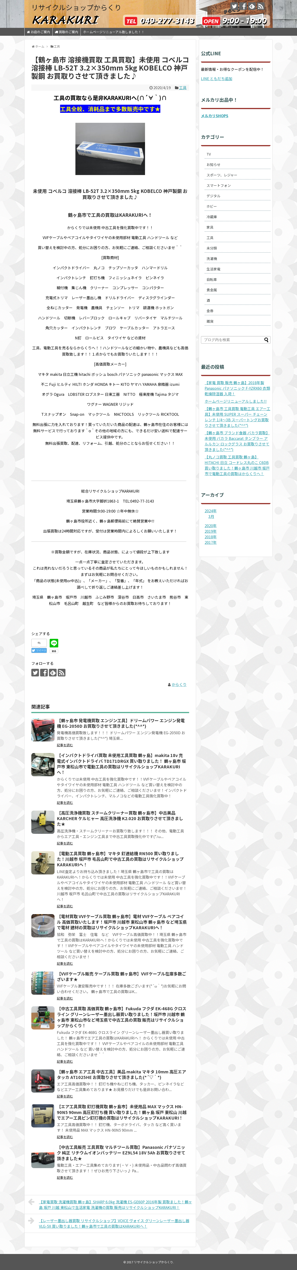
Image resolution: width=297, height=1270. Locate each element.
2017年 (211, 542)
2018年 (211, 536)
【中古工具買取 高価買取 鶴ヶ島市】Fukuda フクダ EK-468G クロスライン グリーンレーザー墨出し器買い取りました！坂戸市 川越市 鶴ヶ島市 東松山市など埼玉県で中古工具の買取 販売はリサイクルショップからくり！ (121, 1016)
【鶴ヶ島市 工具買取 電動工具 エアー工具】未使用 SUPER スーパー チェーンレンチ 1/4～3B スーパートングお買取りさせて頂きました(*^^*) (237, 417)
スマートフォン (219, 185)
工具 (183, 87)
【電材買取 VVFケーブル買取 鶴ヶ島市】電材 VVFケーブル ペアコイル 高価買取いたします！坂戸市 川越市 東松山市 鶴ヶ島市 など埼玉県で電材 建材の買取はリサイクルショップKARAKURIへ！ (122, 922)
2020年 (211, 525)
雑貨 (210, 321)
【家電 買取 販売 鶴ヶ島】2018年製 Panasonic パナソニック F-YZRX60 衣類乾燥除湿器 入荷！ (237, 388)
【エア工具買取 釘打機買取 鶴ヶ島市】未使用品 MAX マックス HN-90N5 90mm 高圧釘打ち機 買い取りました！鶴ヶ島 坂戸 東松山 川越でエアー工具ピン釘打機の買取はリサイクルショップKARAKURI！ (122, 1112)
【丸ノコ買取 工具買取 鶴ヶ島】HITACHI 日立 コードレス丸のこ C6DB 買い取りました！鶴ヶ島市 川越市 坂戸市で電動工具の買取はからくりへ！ (237, 465)
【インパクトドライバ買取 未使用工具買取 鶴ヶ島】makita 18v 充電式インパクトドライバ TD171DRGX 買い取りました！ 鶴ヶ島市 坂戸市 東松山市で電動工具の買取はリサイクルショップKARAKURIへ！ (121, 763)
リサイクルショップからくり (76, 7)
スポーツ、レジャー (222, 174)
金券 (210, 310)
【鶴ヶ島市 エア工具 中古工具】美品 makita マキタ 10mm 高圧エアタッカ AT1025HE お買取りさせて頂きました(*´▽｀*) (121, 1074)
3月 (211, 516)
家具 (210, 227)
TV (209, 154)
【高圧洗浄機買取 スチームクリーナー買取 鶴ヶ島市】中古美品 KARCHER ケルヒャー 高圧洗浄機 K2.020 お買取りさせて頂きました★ (120, 818)
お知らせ (213, 164)
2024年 (211, 510)
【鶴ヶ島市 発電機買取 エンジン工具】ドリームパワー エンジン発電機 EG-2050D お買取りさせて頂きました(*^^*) (121, 723)
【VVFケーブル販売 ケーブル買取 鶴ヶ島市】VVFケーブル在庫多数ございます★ (121, 976)
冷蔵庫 (212, 216)
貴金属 (212, 289)
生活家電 (213, 268)
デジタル (213, 195)
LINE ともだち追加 (216, 78)
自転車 (212, 279)
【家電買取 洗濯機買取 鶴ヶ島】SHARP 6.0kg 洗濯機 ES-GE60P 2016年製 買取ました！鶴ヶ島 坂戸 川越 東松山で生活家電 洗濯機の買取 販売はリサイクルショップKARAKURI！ (110, 1204)
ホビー (212, 206)
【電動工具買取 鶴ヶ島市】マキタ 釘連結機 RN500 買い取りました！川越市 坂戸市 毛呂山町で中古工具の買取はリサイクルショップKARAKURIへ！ (120, 859)
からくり (179, 684)
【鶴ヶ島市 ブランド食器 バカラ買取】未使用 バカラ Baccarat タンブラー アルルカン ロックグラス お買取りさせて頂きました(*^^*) (237, 441)
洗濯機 (212, 258)
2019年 (211, 531)
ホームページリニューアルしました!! (236, 401)
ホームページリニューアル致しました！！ (114, 31)
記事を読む (65, 745)
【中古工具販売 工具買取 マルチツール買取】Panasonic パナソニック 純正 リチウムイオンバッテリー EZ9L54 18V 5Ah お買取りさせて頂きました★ (121, 1152)
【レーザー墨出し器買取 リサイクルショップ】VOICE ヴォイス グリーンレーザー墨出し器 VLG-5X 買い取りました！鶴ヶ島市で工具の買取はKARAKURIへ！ (108, 1223)
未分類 (212, 248)
